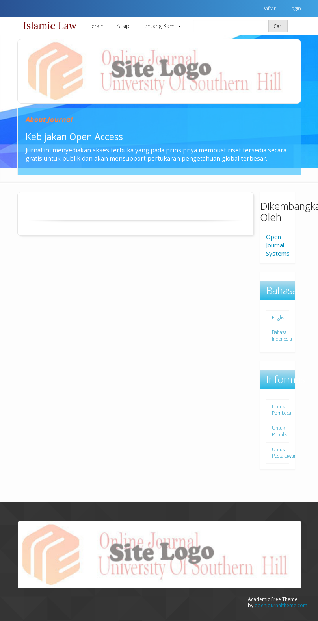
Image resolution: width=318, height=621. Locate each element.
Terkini (97, 26)
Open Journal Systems (278, 245)
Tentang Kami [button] (161, 26)
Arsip (123, 26)
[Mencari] (230, 26)
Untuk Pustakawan (284, 453)
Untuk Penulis (279, 431)
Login (294, 8)
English (279, 317)
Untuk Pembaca (281, 410)
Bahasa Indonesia (282, 335)
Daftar (269, 8)
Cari (278, 26)
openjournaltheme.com (281, 605)
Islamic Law (50, 25)
